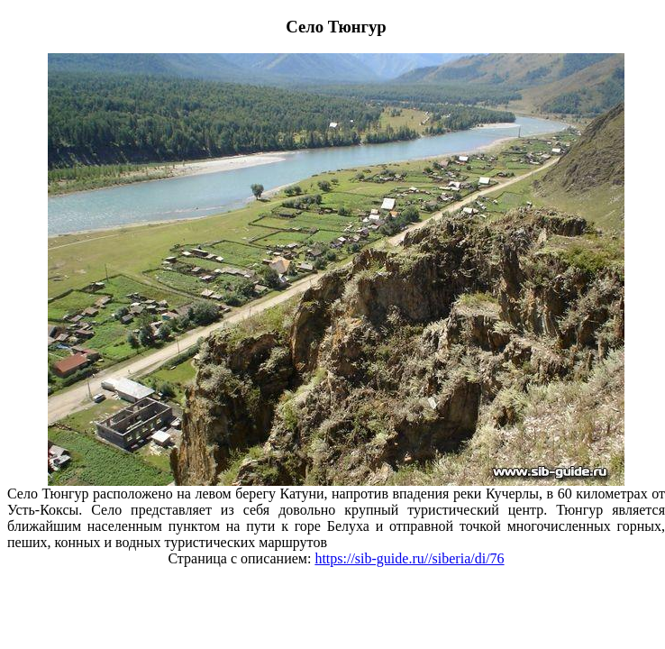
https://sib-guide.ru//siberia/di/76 (409, 558)
